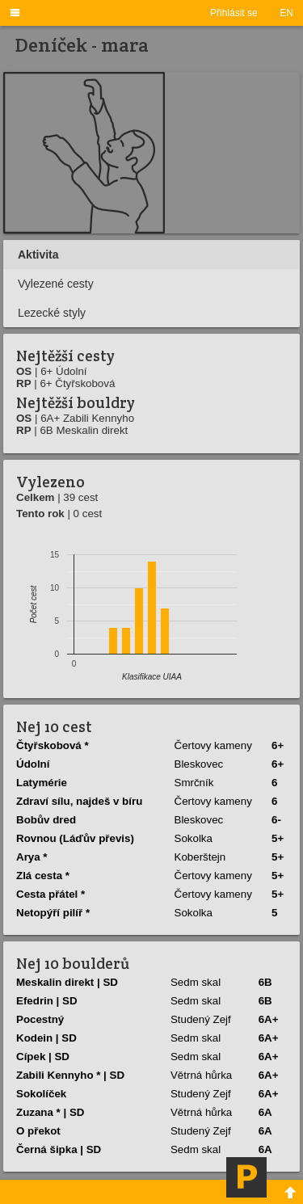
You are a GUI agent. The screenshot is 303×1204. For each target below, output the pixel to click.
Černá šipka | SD (58, 1149)
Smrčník (194, 783)
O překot (38, 1131)
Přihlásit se (234, 13)
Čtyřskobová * (52, 745)
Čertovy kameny (213, 745)
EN (286, 13)
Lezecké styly (52, 312)
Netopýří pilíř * (53, 913)
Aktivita (38, 254)
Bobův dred (46, 820)
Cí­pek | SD (42, 1056)
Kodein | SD (46, 1038)
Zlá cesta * (42, 875)
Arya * (32, 857)
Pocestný (40, 1019)
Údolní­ (32, 764)
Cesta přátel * (50, 894)
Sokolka (194, 838)
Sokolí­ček (41, 1094)
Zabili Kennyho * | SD (70, 1075)
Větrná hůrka (201, 1075)
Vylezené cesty (56, 283)
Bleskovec (199, 764)
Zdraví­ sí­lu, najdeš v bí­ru (79, 801)
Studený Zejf (200, 1019)
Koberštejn (200, 857)
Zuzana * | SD (50, 1112)
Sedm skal (195, 982)
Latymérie (41, 783)
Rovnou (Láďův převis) (75, 838)
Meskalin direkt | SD (67, 982)
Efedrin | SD (47, 1001)
